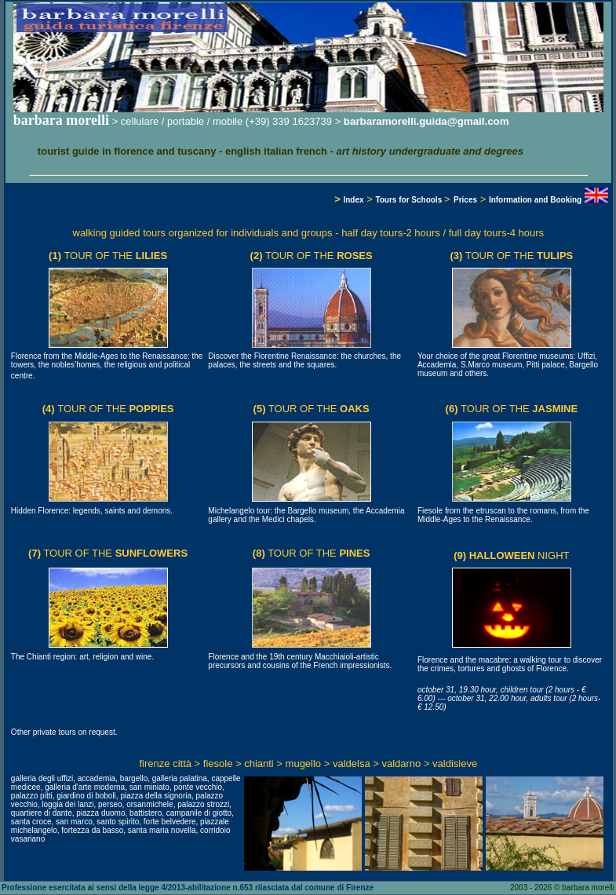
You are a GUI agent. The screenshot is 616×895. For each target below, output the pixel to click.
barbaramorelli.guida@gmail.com (426, 121)
